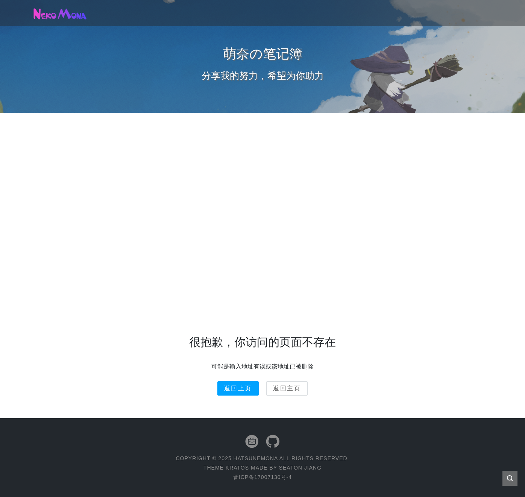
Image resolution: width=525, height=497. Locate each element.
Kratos (237, 468)
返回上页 (238, 388)
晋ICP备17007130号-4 (262, 477)
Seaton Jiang (300, 468)
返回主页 (287, 388)
